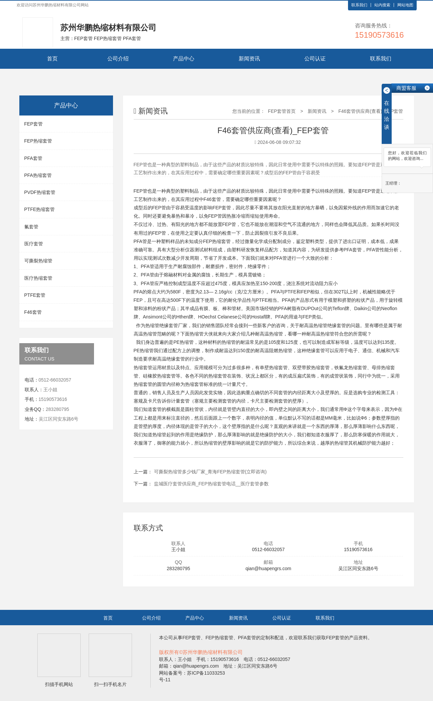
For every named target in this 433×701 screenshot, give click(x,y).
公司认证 (315, 58)
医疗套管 (33, 243)
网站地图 (405, 5)
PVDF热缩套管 (39, 192)
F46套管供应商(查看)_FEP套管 (370, 111)
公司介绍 (118, 58)
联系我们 (359, 5)
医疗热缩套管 (38, 278)
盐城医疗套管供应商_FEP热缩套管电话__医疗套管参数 (211, 483)
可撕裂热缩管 (38, 260)
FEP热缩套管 (38, 141)
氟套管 (31, 226)
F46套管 (33, 312)
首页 (52, 58)
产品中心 (183, 58)
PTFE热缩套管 (39, 209)
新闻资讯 (249, 58)
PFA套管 (33, 158)
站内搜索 (382, 5)
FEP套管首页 (282, 111)
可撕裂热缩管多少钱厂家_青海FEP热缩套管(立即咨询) (210, 471)
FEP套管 (33, 124)
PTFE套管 (35, 295)
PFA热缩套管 (38, 175)
